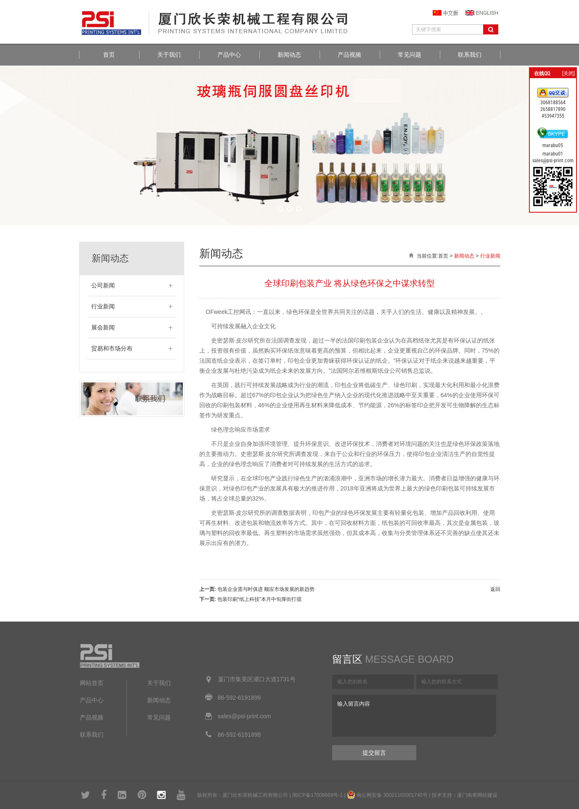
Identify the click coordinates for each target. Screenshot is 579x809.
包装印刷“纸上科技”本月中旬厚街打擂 (259, 599)
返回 (495, 589)
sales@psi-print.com (553, 160)
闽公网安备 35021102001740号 (392, 795)
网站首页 (91, 683)
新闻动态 (289, 54)
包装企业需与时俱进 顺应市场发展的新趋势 (266, 589)
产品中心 (229, 54)
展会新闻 (103, 327)
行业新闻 (103, 306)
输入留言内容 (414, 716)
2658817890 (553, 109)
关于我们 (169, 54)
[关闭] (568, 73)
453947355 (553, 116)
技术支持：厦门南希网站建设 (464, 795)
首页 (109, 54)
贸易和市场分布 (111, 348)
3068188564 (553, 102)
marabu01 (552, 154)
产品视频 (349, 54)
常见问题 (409, 54)
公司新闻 (103, 285)
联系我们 (469, 54)
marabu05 (552, 145)
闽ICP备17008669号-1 (317, 795)
